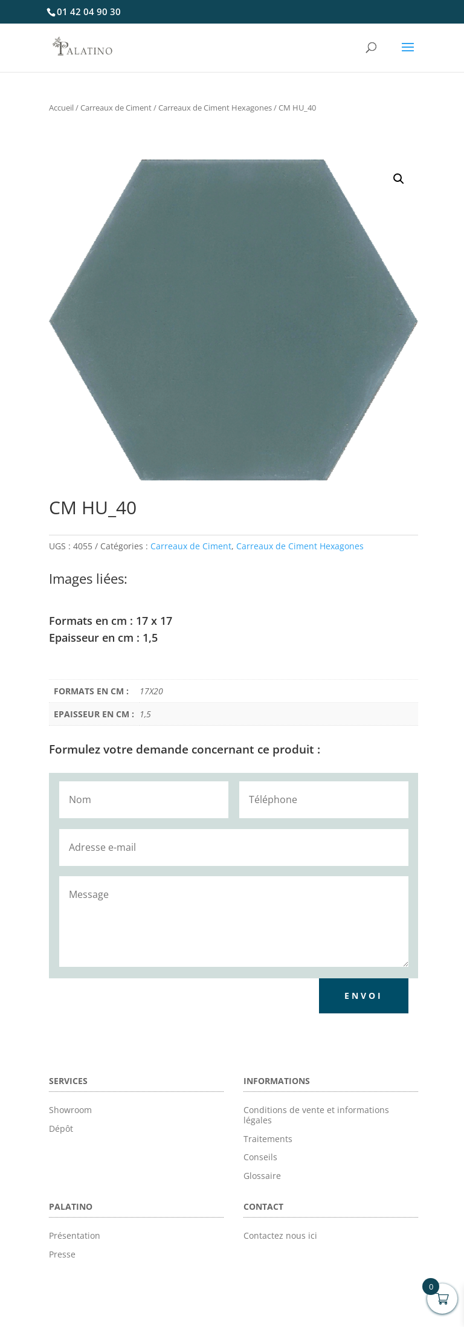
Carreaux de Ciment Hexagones (215, 107)
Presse (62, 1254)
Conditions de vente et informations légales (316, 1115)
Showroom (70, 1110)
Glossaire (262, 1175)
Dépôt (61, 1128)
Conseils (260, 1157)
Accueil (61, 107)
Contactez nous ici (280, 1235)
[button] (399, 179)
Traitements (267, 1139)
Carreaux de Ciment (116, 107)
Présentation (74, 1235)
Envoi (363, 995)
